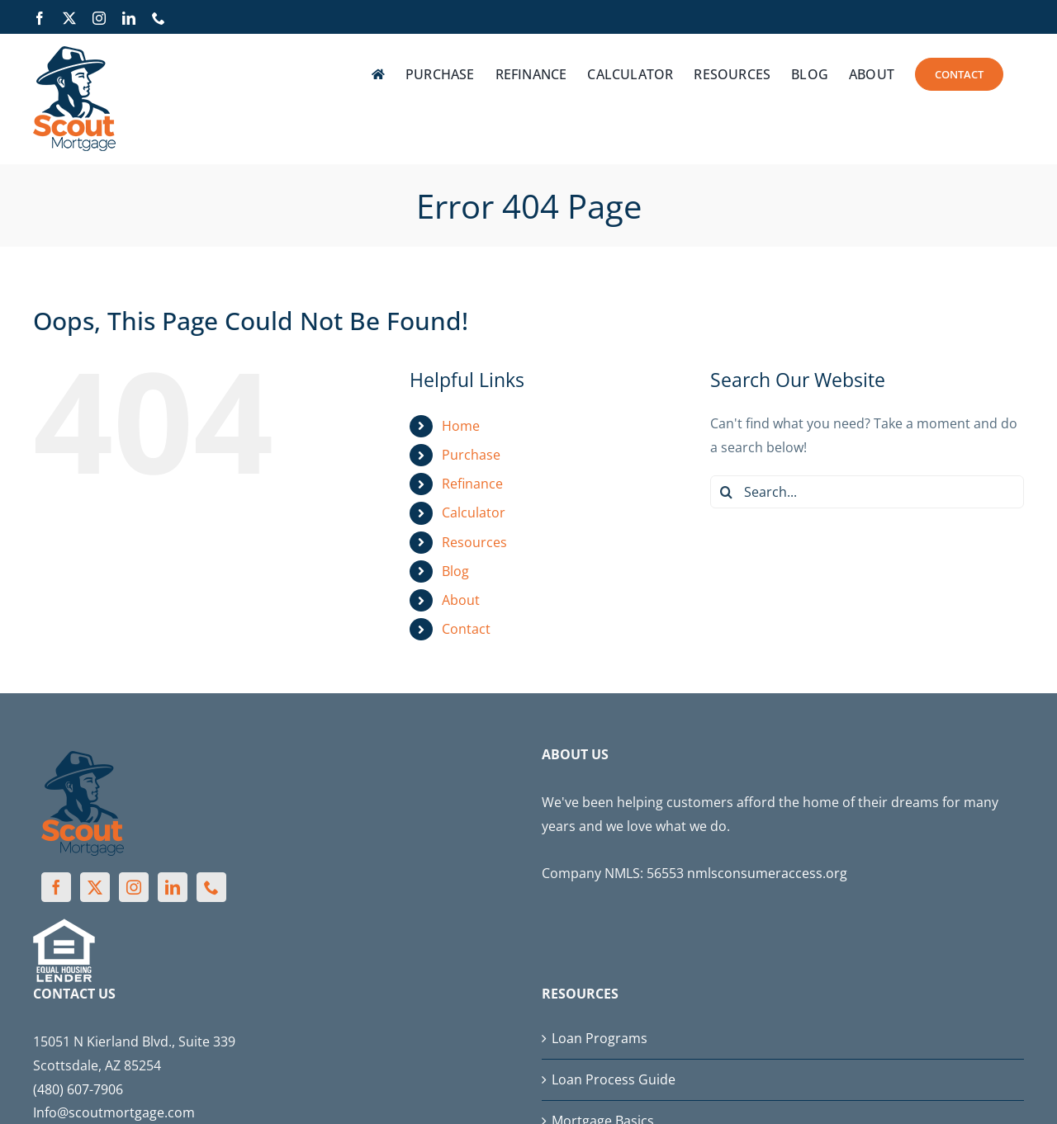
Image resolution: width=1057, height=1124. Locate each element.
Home (461, 426)
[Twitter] (95, 887)
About (461, 600)
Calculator (473, 512)
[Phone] (211, 887)
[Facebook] (56, 887)
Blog (455, 571)
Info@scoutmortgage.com (114, 1112)
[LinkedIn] (172, 887)
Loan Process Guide (613, 1079)
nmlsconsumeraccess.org (767, 873)
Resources (474, 542)
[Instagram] (134, 887)
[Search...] (867, 491)
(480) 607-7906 (78, 1089)
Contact (466, 629)
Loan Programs (599, 1038)
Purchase (471, 455)
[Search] (726, 491)
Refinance (472, 484)
